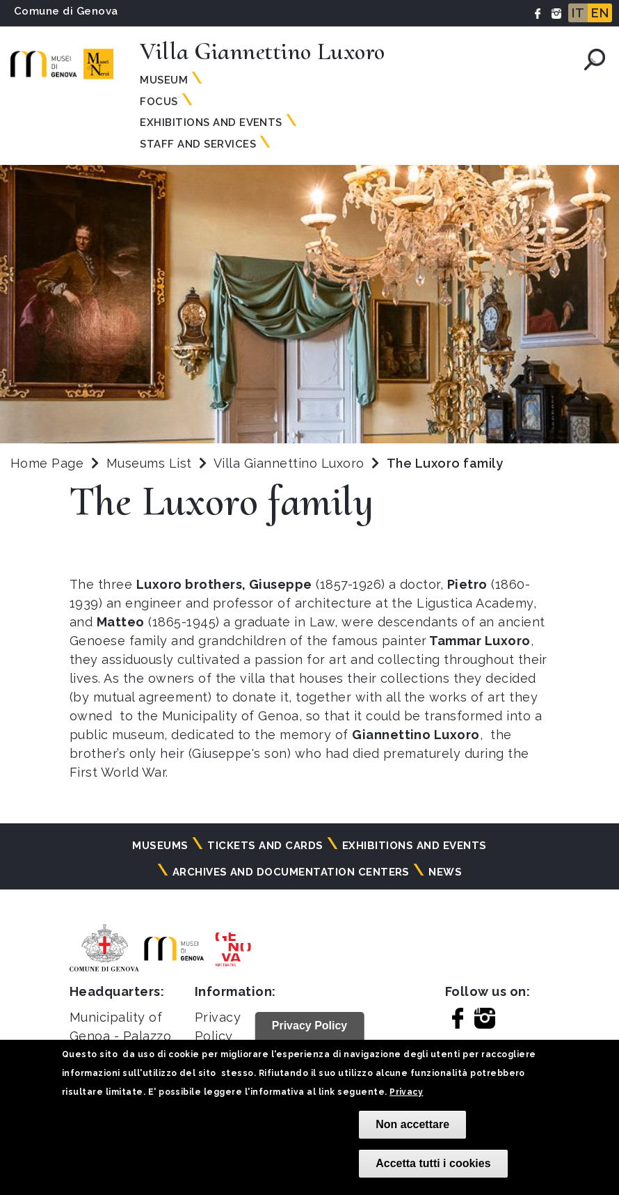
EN (600, 13)
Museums (160, 845)
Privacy (406, 1092)
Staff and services (198, 144)
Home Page (46, 463)
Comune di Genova (66, 11)
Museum (164, 80)
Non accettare (412, 1124)
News (445, 872)
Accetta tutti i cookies (433, 1163)
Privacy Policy (310, 1025)
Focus (158, 101)
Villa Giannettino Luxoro (291, 463)
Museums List (149, 463)
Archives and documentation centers (291, 872)
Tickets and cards (265, 845)
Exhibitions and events (211, 122)
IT (578, 13)
